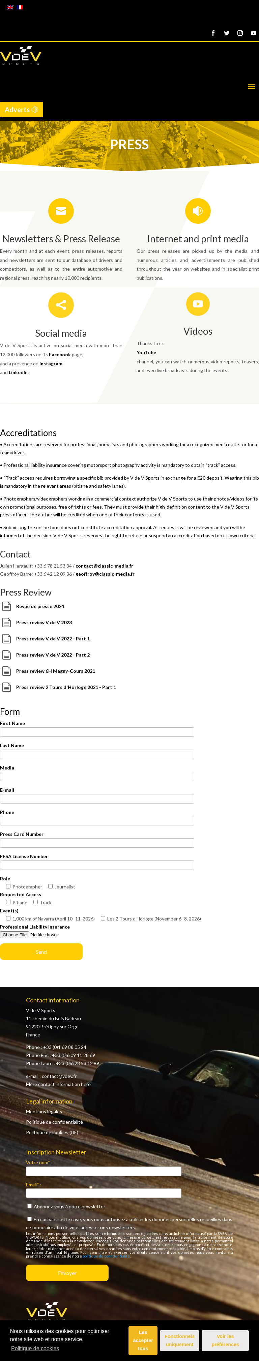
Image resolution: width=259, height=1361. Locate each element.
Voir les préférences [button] (225, 1340)
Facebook (60, 354)
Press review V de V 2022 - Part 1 (53, 638)
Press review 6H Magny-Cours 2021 (55, 671)
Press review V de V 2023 (44, 622)
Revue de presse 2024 (40, 606)
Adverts (17, 109)
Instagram (50, 363)
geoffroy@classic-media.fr (105, 574)
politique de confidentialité (106, 1256)
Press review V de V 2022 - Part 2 (53, 655)
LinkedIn (18, 372)
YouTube (146, 352)
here (86, 1084)
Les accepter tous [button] (143, 1340)
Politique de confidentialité (54, 1122)
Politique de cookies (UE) (52, 1132)
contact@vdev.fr (59, 1076)
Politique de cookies (35, 1348)
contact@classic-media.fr (104, 566)
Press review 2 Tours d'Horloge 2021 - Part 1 (66, 687)
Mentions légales (44, 1111)
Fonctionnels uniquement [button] (180, 1340)
